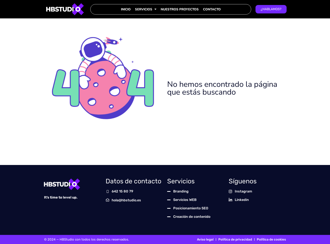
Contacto (212, 9)
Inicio (126, 9)
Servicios (145, 9)
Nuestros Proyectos (180, 9)
